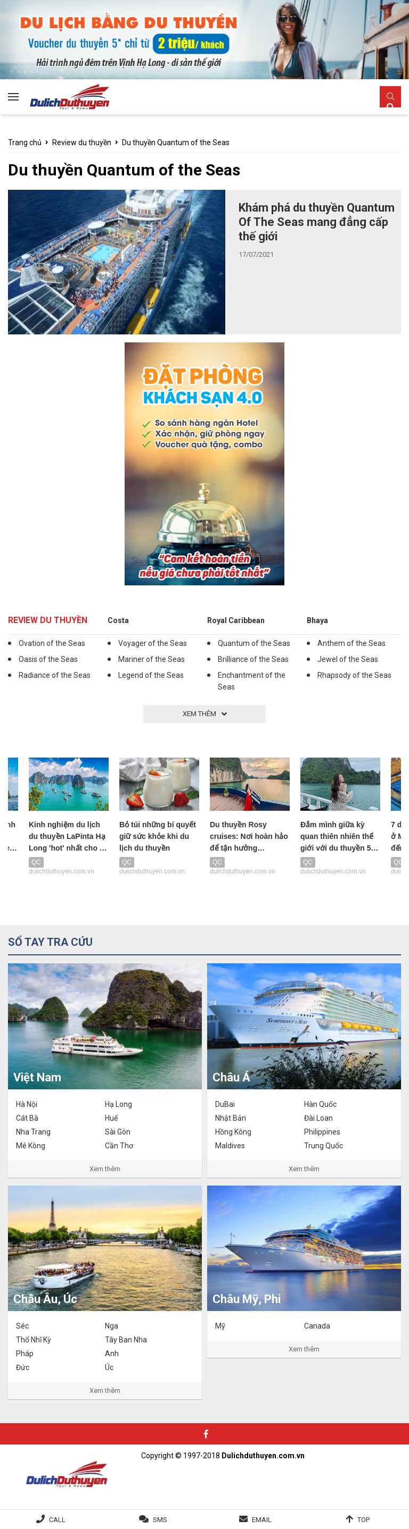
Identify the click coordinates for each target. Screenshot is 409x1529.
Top (363, 1520)
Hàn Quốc (320, 1104)
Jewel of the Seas (347, 659)
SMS (160, 1520)
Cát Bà (27, 1118)
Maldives (230, 1145)
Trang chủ (25, 142)
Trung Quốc (323, 1145)
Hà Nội (26, 1104)
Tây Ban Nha (126, 1339)
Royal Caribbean (236, 620)
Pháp (25, 1353)
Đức (22, 1367)
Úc (109, 1367)
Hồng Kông (233, 1132)
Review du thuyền (81, 142)
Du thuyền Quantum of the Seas (176, 142)
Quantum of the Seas (254, 643)
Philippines (322, 1132)
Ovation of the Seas (52, 643)
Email (262, 1520)
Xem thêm (104, 1169)
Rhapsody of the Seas (354, 675)
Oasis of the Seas (48, 659)
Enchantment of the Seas (251, 681)
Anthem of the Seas (351, 643)
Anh (112, 1353)
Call (57, 1520)
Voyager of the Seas (152, 643)
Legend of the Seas (151, 675)
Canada (317, 1326)
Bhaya (317, 620)
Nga (111, 1326)
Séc (22, 1326)
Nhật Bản (230, 1118)
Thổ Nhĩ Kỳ (33, 1339)
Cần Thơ (119, 1145)
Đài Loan (318, 1118)
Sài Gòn (117, 1132)
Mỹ (220, 1326)
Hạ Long (118, 1104)
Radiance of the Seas (55, 675)
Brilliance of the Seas (253, 659)
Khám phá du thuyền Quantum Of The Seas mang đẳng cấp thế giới (317, 222)
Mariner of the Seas (151, 659)
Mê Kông (30, 1145)
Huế (111, 1118)
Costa (118, 620)
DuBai (225, 1104)
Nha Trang (33, 1132)
